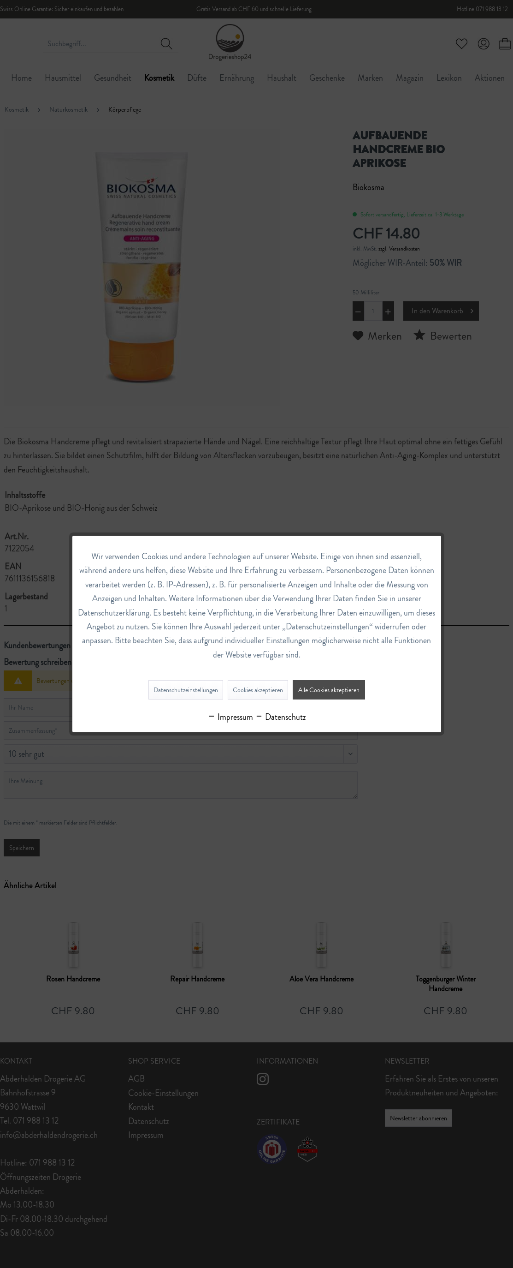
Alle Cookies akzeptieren (329, 689)
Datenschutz (280, 717)
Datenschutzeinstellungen (185, 689)
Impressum (230, 717)
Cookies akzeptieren (258, 689)
